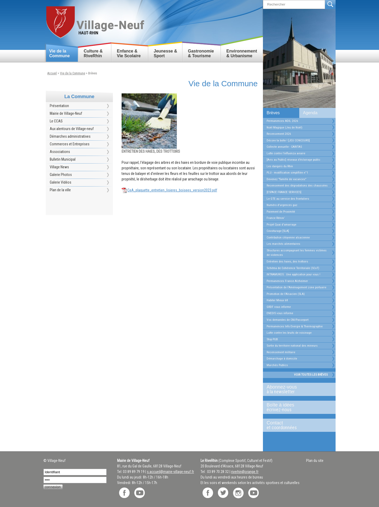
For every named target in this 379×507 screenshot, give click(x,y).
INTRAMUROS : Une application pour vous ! (293, 274)
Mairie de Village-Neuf (66, 113)
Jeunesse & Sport (165, 53)
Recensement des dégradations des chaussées (297, 185)
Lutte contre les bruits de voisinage (289, 332)
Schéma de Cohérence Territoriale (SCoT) (293, 268)
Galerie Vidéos (60, 182)
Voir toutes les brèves (311, 374)
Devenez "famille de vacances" (286, 179)
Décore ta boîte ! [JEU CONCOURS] (288, 140)
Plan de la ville (60, 190)
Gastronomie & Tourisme (201, 53)
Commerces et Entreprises (69, 144)
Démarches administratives (70, 136)
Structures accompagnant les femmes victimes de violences (297, 252)
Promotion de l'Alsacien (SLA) (286, 294)
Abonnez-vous (297, 389)
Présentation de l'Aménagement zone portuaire (296, 287)
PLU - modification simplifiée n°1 (287, 172)
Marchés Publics (277, 365)
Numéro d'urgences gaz (282, 205)
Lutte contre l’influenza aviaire (286, 153)
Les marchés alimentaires (283, 244)
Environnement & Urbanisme (241, 53)
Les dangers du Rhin (280, 166)
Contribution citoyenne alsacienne (288, 237)
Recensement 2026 (279, 134)
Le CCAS (56, 121)
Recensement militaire (281, 352)
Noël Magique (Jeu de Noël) (284, 127)
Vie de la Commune (59, 53)
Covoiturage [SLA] (278, 231)
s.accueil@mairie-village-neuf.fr (170, 472)
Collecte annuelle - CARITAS (284, 147)
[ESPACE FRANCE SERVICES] (284, 192)
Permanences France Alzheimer (287, 281)
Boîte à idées (297, 407)
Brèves (273, 113)
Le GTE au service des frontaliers (288, 198)
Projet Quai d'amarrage (281, 224)
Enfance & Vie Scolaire (129, 53)
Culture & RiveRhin (93, 53)
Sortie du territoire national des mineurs (292, 345)
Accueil (52, 73)
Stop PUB (272, 339)
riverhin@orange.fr (244, 472)
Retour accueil (94, 20)
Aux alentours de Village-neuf (72, 129)
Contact (297, 425)
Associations (60, 152)
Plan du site (314, 460)
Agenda (310, 113)
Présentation (59, 106)
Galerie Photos (61, 175)
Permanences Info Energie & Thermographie (295, 326)
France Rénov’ (276, 218)
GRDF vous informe (279, 307)
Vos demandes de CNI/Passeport (287, 320)
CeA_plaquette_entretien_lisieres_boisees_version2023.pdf (172, 190)
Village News (59, 167)
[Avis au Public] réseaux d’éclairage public (293, 159)
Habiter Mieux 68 (277, 300)
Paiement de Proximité (281, 211)
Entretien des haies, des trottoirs (287, 261)
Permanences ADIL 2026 (282, 121)
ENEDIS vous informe (280, 313)
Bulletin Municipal (63, 159)
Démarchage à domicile (282, 358)
